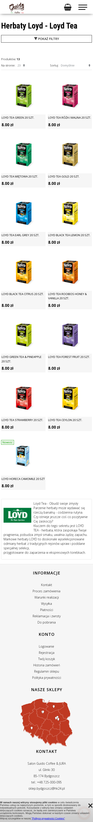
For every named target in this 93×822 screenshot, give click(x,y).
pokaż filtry (46, 39)
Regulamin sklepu (46, 671)
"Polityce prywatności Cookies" (48, 818)
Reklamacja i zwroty (47, 616)
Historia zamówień (46, 665)
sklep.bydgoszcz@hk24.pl (46, 788)
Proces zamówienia (46, 591)
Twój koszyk (46, 659)
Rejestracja (46, 653)
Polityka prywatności (46, 677)
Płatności (46, 610)
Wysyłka (46, 603)
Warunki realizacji (46, 597)
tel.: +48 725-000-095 (46, 782)
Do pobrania (47, 622)
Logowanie (46, 646)
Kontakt (46, 585)
